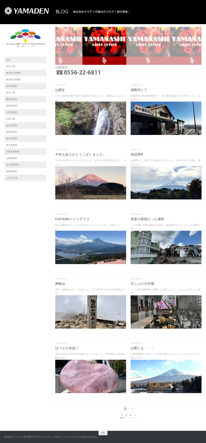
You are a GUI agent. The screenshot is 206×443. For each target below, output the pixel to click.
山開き (60, 90)
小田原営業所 (12, 151)
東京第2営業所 (13, 79)
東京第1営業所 (13, 73)
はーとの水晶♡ (67, 348)
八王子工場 (11, 178)
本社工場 (10, 66)
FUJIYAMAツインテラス (72, 219)
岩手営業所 (11, 86)
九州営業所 (11, 112)
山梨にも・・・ (142, 348)
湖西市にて (139, 90)
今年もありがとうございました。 (80, 154)
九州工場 (10, 119)
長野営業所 (11, 105)
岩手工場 (10, 92)
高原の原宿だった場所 (147, 219)
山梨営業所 (11, 158)
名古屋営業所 (12, 164)
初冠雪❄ (137, 154)
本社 (8, 60)
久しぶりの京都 (142, 284)
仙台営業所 (11, 125)
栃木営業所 (11, 138)
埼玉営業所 (11, 145)
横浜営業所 (11, 99)
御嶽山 (60, 284)
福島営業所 (11, 171)
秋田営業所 (11, 132)
